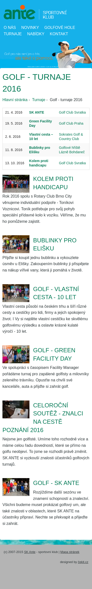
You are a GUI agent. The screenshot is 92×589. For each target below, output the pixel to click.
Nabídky (35, 34)
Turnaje (13, 34)
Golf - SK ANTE (56, 483)
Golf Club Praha (71, 123)
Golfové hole (59, 27)
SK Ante (29, 552)
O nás (10, 27)
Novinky (30, 27)
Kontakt (59, 34)
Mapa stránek (69, 552)
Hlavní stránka (14, 100)
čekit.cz (83, 562)
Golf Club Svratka (72, 112)
